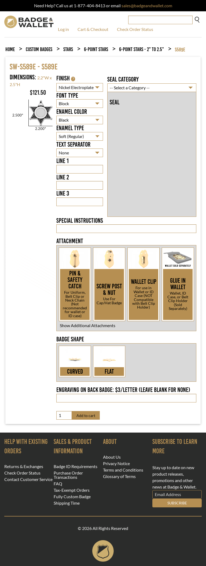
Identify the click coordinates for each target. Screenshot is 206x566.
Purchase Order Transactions (68, 475)
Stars (68, 49)
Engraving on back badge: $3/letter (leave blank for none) (123, 390)
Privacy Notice (116, 463)
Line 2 (62, 177)
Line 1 (62, 161)
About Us (112, 457)
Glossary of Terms (119, 476)
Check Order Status (135, 29)
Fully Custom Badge (72, 496)
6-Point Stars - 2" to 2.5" (141, 49)
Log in (63, 29)
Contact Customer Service (28, 479)
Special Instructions (79, 220)
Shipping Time (67, 503)
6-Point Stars (96, 49)
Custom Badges (39, 49)
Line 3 (62, 193)
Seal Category (123, 79)
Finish (65, 78)
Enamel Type (70, 128)
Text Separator (73, 144)
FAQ (58, 484)
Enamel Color (71, 111)
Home (10, 49)
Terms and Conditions (123, 470)
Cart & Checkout (93, 29)
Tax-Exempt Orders (72, 490)
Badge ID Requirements (75, 466)
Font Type (67, 95)
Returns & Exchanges (23, 466)
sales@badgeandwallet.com (147, 5)
